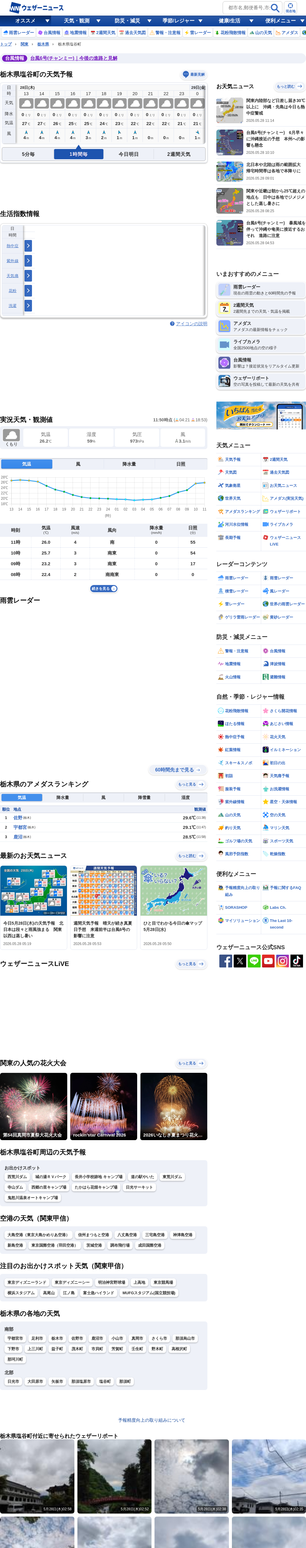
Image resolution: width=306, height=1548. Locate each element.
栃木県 (43, 44)
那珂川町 (15, 1359)
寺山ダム (15, 1187)
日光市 (13, 1381)
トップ (6, 44)
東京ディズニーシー (72, 1282)
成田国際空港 (149, 1245)
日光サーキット (139, 1187)
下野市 (13, 1349)
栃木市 (57, 1338)
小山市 (117, 1338)
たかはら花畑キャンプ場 (96, 1187)
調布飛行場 (120, 1245)
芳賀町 (117, 1349)
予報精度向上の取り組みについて (151, 1420)
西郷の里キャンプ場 (48, 1187)
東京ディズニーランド (26, 1282)
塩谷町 (105, 1381)
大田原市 (35, 1381)
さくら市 (159, 1338)
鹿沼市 (97, 1338)
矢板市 (57, 1381)
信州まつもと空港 (93, 1235)
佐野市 (77, 1338)
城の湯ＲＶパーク (50, 1177)
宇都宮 (20, 827)
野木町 (157, 1349)
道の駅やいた (142, 1177)
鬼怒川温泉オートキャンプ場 (32, 1197)
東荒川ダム (172, 1177)
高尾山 (49, 1293)
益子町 (57, 1349)
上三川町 (35, 1349)
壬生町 (137, 1349)
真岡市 (137, 1338)
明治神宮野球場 (111, 1282)
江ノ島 (69, 1293)
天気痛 (13, 276)
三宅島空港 (155, 1235)
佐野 (17, 817)
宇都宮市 (15, 1338)
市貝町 (97, 1349)
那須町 (125, 1381)
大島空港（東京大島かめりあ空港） (38, 1235)
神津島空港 (182, 1235)
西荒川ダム (17, 1177)
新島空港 (15, 1245)
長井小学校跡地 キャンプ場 (99, 1177)
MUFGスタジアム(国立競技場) (149, 1293)
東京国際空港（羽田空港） (54, 1245)
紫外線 (13, 261)
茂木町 (77, 1349)
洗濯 (13, 306)
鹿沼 (17, 837)
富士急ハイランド (98, 1293)
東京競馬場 (163, 1282)
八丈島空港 (127, 1235)
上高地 (139, 1282)
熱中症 (13, 246)
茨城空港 (94, 1245)
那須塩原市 (81, 1381)
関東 (24, 44)
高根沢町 (179, 1349)
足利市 (37, 1338)
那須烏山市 (185, 1338)
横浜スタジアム (21, 1293)
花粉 (13, 291)
